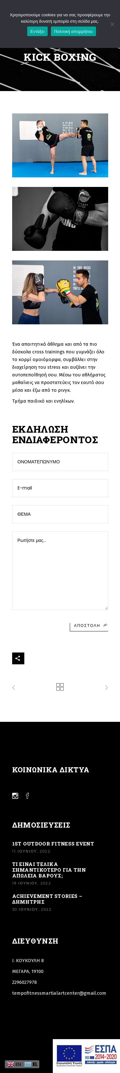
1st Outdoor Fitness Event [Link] (53, 843)
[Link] (60, 687)
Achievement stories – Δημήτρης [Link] (47, 899)
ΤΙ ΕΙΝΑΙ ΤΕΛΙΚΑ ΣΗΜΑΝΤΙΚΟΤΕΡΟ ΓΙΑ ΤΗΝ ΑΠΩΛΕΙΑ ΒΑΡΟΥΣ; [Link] (49, 870)
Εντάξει (37, 31)
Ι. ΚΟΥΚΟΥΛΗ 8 (28, 960)
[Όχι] (112, 24)
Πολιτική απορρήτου (73, 31)
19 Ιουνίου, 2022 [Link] (31, 883)
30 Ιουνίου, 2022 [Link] (32, 909)
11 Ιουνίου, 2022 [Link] (31, 851)
